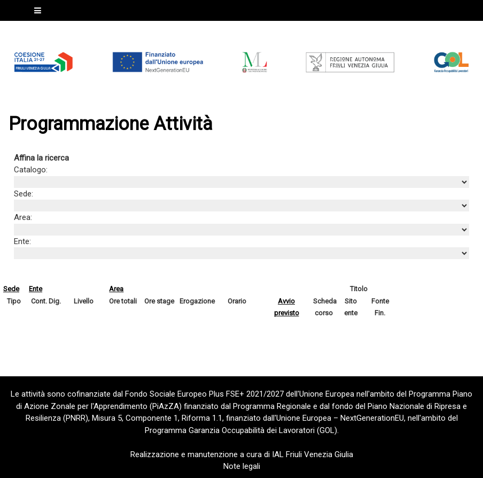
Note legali (241, 466)
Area (116, 289)
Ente (35, 289)
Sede (11, 289)
